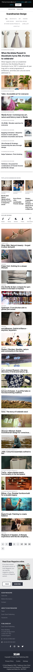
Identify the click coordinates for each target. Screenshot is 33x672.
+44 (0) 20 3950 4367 (9, 639)
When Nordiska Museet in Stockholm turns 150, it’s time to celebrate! (15, 56)
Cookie (18, 661)
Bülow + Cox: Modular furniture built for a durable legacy (15, 494)
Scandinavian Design (7, 49)
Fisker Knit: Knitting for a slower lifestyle (14, 267)
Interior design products (12, 23)
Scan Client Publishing (7, 614)
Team (3, 611)
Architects (13, 18)
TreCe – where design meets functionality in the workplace (13, 473)
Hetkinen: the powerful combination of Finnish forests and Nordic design (12, 166)
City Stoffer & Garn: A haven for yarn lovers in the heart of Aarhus (15, 288)
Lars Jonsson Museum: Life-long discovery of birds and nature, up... (15, 371)
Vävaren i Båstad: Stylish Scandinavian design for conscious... (16, 432)
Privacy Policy (9, 661)
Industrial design (21, 21)
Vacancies (4, 617)
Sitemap (25, 661)
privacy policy (20, 2)
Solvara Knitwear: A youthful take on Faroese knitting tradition (15, 392)
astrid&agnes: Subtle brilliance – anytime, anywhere (14, 329)
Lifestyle (16, 26)
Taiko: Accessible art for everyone (15, 94)
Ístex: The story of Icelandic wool (14, 411)
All (6, 18)
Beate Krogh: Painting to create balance (14, 515)
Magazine (20, 9)
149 (29, 544)
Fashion (25, 18)
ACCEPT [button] (18, 4)
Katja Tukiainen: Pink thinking (11, 154)
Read (7, 584)
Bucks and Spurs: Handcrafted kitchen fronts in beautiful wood (6, 200)
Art (20, 18)
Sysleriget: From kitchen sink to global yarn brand (14, 308)
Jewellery (25, 23)
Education (11, 9)
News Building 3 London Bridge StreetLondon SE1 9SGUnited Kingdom (8, 632)
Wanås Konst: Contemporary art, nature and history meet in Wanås (14, 116)
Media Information (6, 599)
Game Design (10, 21)
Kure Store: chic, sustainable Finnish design (18, 201)
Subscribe (17, 584)
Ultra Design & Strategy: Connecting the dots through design (11, 145)
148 (25, 544)
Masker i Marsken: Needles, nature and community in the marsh (15, 350)
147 (22, 544)
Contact (3, 602)
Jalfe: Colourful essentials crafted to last (16, 452)
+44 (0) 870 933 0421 (9, 642)
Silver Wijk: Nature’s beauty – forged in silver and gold (15, 246)
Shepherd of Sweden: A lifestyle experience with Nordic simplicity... (15, 536)
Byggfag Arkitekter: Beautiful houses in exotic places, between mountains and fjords (12, 134)
